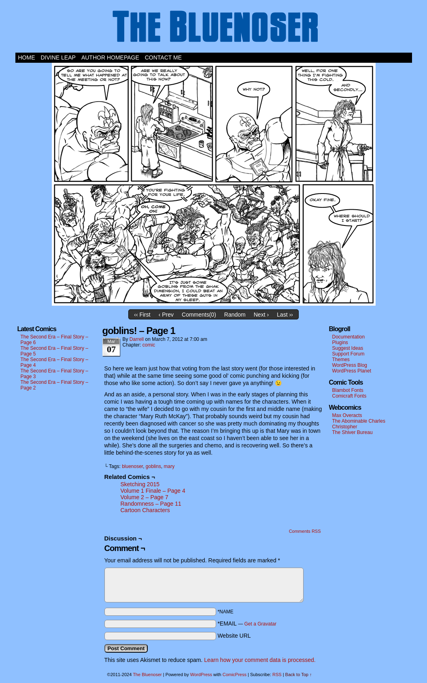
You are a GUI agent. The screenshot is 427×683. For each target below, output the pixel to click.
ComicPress (234, 674)
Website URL (234, 635)
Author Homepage (110, 57)
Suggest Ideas (347, 348)
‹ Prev (166, 314)
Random (235, 314)
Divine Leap (58, 57)
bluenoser (132, 466)
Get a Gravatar (260, 624)
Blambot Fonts (347, 390)
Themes (341, 359)
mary (169, 466)
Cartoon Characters (145, 510)
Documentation (348, 337)
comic (148, 345)
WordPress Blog (349, 365)
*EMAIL (246, 623)
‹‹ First (142, 314)
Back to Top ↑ (298, 674)
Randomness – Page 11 (151, 503)
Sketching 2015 (140, 484)
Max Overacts (347, 415)
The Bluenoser (213, 28)
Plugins (340, 342)
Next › (261, 314)
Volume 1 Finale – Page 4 (153, 490)
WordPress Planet (352, 371)
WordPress (201, 674)
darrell (137, 339)
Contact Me (163, 57)
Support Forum (348, 354)
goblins (153, 466)
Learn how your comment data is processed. (259, 660)
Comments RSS (305, 531)
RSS (277, 674)
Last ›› (285, 314)
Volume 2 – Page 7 (144, 497)
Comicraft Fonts (349, 396)
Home (26, 57)
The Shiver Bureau (352, 432)
